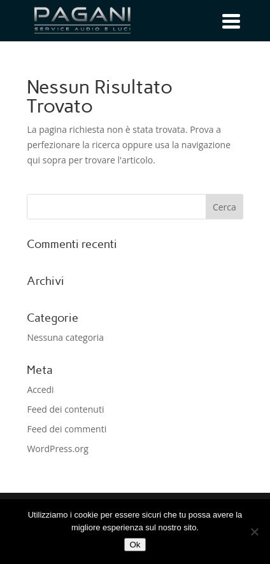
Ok (134, 544)
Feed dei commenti (66, 429)
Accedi (40, 389)
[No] (254, 531)
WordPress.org (57, 449)
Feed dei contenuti (65, 409)
